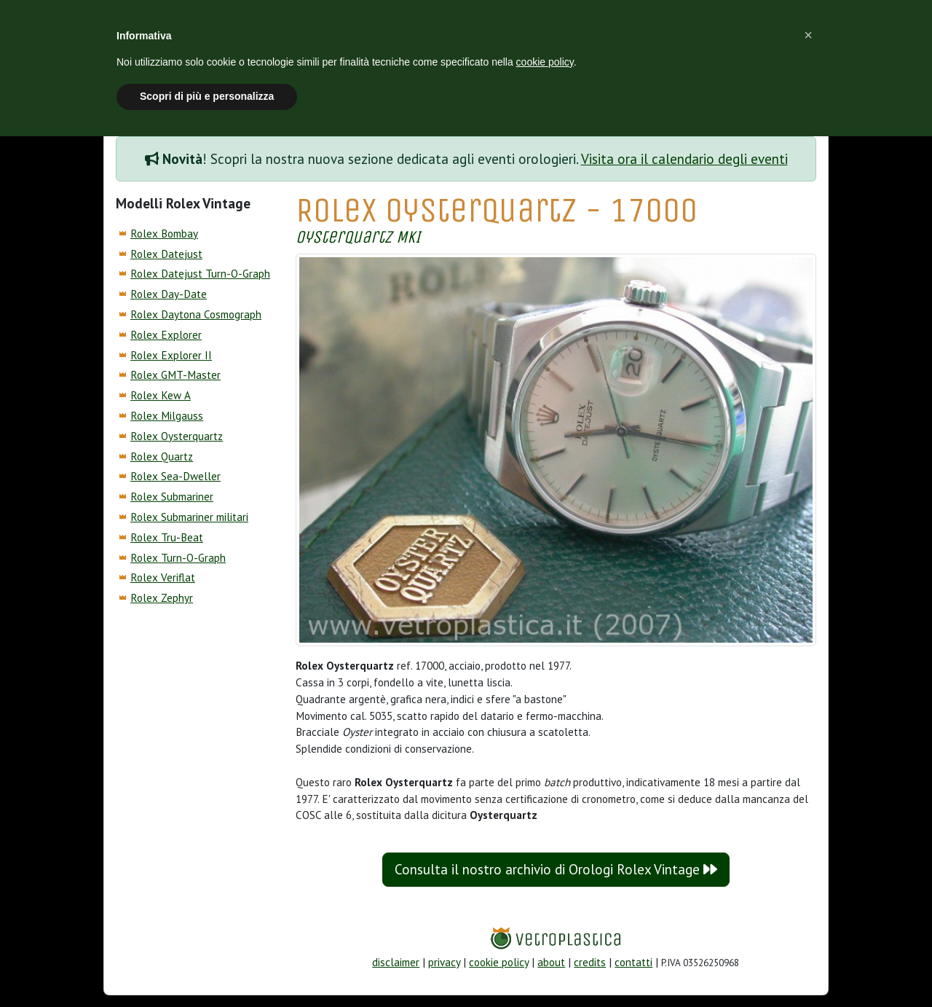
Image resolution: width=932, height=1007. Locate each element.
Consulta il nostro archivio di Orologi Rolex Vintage (556, 869)
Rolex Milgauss (166, 416)
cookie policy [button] (545, 62)
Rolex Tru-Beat (166, 537)
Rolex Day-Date (168, 294)
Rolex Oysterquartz (176, 436)
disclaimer (395, 962)
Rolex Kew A (160, 395)
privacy (444, 962)
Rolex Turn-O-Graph (178, 558)
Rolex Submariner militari (189, 517)
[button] (808, 35)
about (551, 962)
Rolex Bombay (164, 233)
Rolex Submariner (171, 497)
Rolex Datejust (166, 254)
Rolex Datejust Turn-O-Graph (200, 274)
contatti (633, 962)
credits (590, 962)
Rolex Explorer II (171, 355)
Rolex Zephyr (161, 598)
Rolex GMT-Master (175, 375)
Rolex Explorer (166, 335)
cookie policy (499, 962)
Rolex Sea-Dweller (175, 476)
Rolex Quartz (161, 456)
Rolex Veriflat (162, 577)
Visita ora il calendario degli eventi (684, 159)
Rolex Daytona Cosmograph (195, 314)
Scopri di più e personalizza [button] (207, 96)
